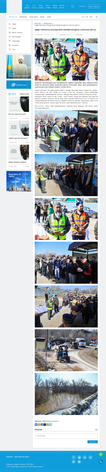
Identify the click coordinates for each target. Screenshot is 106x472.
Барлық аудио (24, 94)
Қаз (83, 17)
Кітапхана (13, 45)
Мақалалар (23, 17)
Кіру (96, 429)
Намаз (12, 24)
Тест (12, 49)
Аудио (49, 17)
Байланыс (9, 456)
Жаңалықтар (13, 17)
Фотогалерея (14, 36)
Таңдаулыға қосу (62, 34)
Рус (87, 17)
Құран (12, 28)
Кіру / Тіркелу (93, 6)
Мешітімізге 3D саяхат (21, 456)
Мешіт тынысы (15, 32)
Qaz (91, 17)
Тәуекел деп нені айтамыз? (18, 138)
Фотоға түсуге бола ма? (17, 114)
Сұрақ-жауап (33, 17)
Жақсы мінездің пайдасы (17, 162)
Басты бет (38, 23)
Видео (42, 17)
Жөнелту (93, 442)
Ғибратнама (14, 41)
